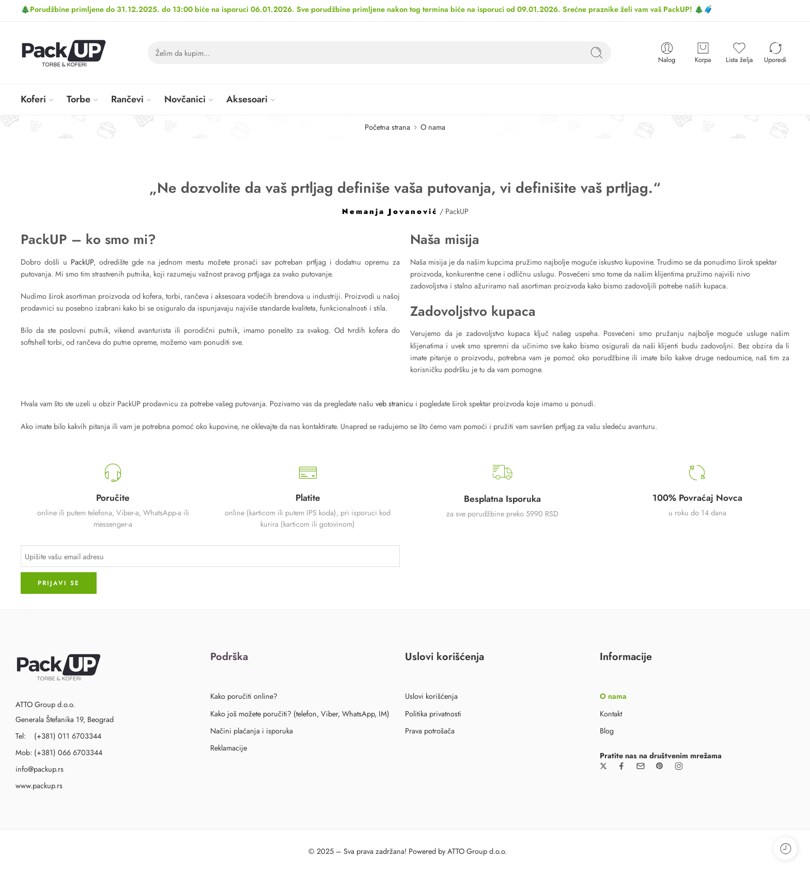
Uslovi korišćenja (431, 696)
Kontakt (611, 713)
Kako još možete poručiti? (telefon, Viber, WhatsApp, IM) (300, 713)
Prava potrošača (430, 730)
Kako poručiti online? (243, 696)
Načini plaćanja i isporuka (251, 730)
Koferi (33, 99)
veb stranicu (394, 403)
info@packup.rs (39, 768)
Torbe (78, 99)
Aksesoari (247, 99)
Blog (607, 730)
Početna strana (387, 126)
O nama (613, 696)
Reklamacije (228, 747)
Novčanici (185, 99)
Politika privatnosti (433, 713)
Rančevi (127, 99)
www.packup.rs (39, 785)
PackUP (82, 261)
